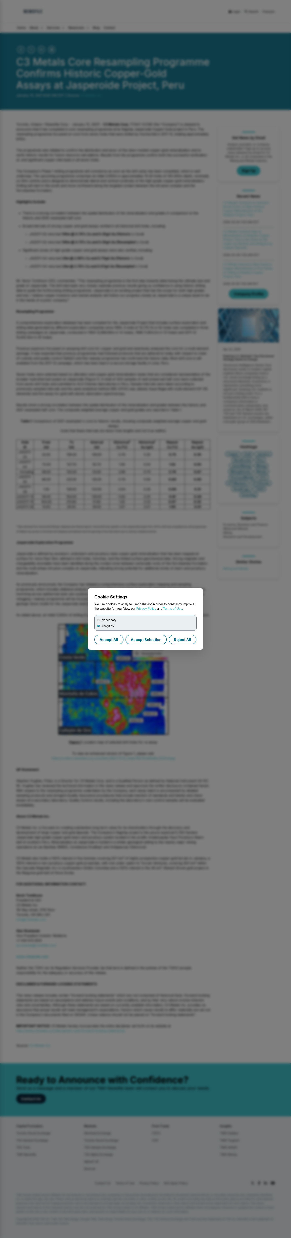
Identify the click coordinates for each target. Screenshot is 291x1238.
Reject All (182, 640)
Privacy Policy (146, 609)
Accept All (109, 640)
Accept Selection (146, 640)
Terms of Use (172, 609)
